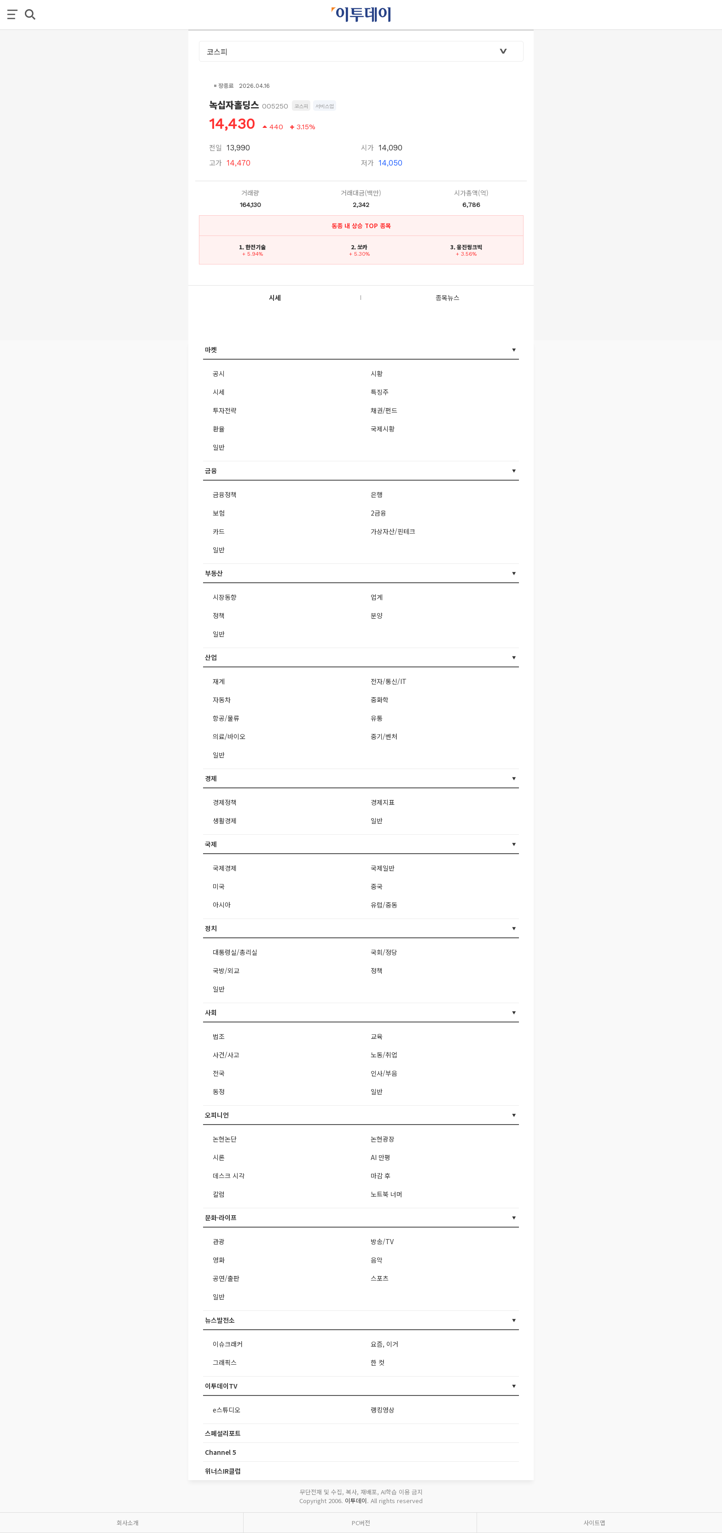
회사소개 (127, 1522)
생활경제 (225, 820)
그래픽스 (225, 1362)
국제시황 (383, 428)
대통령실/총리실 (235, 952)
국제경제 (225, 868)
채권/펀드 (384, 410)
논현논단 (225, 1138)
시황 (377, 373)
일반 (219, 447)
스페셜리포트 (223, 1433)
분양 (377, 615)
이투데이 (356, 1500)
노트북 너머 (386, 1194)
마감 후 (380, 1175)
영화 (219, 1259)
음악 (377, 1259)
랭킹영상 (383, 1409)
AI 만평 (380, 1157)
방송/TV (382, 1241)
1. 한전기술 (252, 247)
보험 (219, 512)
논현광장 (383, 1138)
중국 (377, 886)
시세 (219, 391)
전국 (219, 1073)
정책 (219, 615)
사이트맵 (594, 1522)
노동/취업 (384, 1054)
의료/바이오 (229, 736)
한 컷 (377, 1362)
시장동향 (225, 597)
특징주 (380, 391)
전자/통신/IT (389, 681)
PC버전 (361, 1522)
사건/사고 (226, 1054)
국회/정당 (384, 952)
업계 (377, 597)
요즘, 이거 (384, 1344)
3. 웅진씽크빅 (466, 247)
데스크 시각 (229, 1175)
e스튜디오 (226, 1409)
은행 (377, 494)
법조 (219, 1036)
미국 (219, 886)
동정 (219, 1091)
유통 (377, 718)
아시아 (222, 904)
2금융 (378, 512)
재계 (219, 681)
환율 (219, 428)
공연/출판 (226, 1278)
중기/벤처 (384, 736)
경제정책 (225, 802)
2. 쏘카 (359, 247)
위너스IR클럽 (223, 1471)
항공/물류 (226, 718)
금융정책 (225, 494)
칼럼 (219, 1194)
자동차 (222, 699)
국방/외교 (226, 970)
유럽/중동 (384, 904)
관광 (219, 1241)
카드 (219, 531)
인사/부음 (384, 1073)
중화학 (380, 699)
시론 (219, 1157)
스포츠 (380, 1278)
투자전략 (225, 410)
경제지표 (383, 802)
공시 (219, 373)
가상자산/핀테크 (393, 531)
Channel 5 (220, 1452)
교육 (377, 1036)
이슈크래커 (228, 1344)
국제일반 (383, 868)
